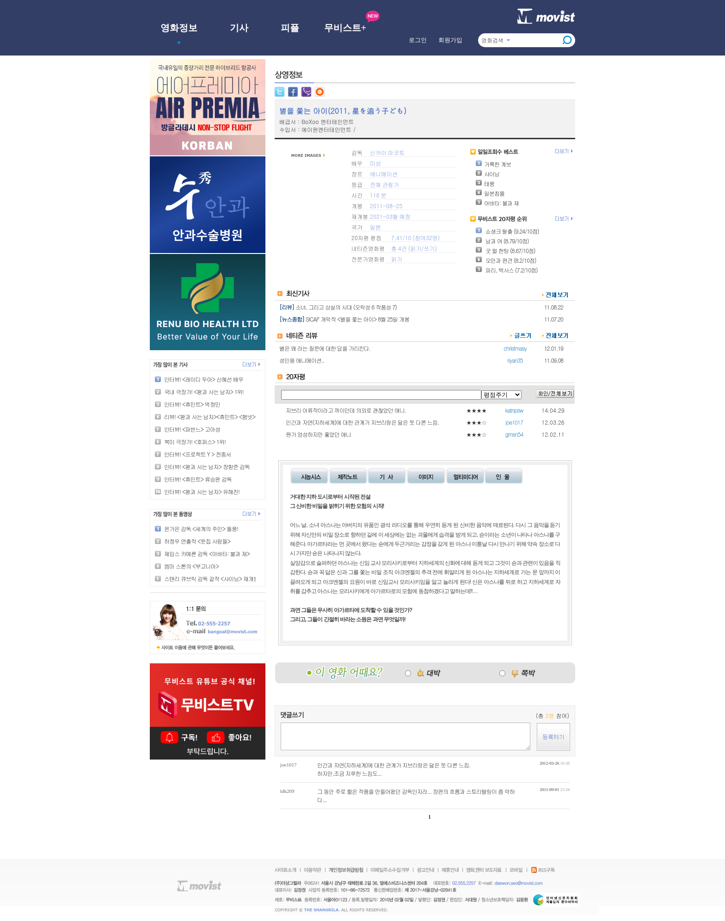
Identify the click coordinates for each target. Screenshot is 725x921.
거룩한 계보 (493, 164)
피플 (290, 28)
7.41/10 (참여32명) (415, 237)
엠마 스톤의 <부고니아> (191, 566)
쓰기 (429, 248)
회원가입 (450, 40)
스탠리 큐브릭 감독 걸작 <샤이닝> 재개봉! (212, 578)
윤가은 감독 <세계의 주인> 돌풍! (201, 528)
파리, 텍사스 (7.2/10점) (506, 270)
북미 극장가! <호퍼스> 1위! (195, 441)
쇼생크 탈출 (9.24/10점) (507, 231)
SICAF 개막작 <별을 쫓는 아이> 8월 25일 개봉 (357, 319)
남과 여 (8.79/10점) (501, 241)
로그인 (418, 40)
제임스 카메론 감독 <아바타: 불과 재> (207, 553)
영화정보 (178, 28)
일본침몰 (489, 193)
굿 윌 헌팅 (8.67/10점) (505, 250)
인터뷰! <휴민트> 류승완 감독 (198, 479)
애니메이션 (384, 174)
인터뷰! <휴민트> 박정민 (192, 404)
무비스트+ (345, 28)
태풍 (484, 183)
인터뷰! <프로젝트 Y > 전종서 (197, 454)
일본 (375, 227)
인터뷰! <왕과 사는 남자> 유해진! (202, 491)
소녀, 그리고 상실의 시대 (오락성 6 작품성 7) (346, 307)
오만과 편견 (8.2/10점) (505, 260)
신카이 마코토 (387, 152)
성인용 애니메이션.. (301, 360)
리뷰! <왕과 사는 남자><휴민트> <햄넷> (209, 416)
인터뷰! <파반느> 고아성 (192, 429)
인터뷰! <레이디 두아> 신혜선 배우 (203, 379)
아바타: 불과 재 (497, 203)
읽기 (415, 248)
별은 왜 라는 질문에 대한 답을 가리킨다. (324, 348)
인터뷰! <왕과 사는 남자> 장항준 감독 (207, 466)
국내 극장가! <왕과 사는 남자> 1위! (204, 392)
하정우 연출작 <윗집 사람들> (197, 541)
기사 (239, 28)
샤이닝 (487, 174)
